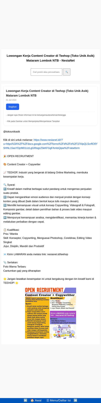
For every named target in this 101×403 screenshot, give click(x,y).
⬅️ (25, 400)
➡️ (75, 400)
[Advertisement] (50, 23)
